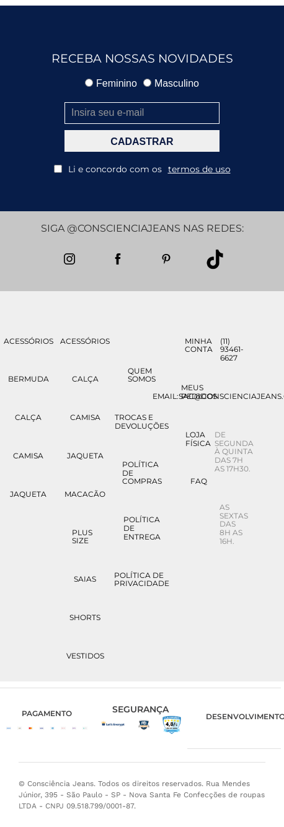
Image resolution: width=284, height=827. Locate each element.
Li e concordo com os (142, 169)
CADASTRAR (141, 141)
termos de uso (199, 169)
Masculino (171, 83)
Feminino (111, 83)
